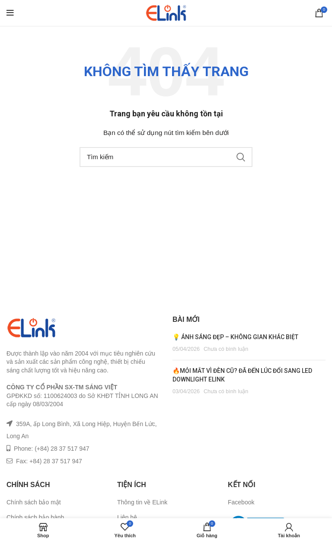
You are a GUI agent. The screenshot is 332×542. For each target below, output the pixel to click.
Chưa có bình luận (226, 349)
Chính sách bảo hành (35, 517)
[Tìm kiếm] (166, 157)
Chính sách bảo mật (33, 502)
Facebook (241, 502)
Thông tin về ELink (142, 502)
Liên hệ (127, 517)
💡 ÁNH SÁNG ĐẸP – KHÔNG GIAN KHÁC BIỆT (235, 337)
